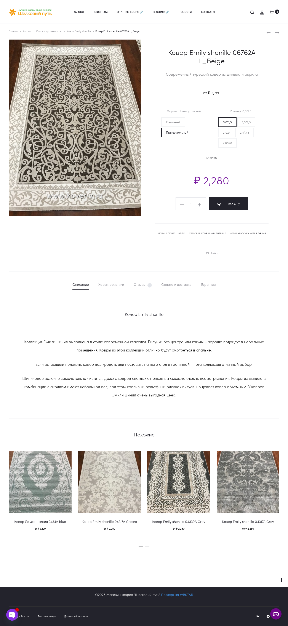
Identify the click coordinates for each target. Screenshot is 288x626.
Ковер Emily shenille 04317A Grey (248, 521)
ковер (253, 233)
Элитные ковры (47, 616)
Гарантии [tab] (208, 284)
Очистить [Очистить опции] (211, 157)
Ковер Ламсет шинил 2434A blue (40, 521)
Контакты (208, 12)
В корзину (228, 204)
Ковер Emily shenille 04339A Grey (178, 521)
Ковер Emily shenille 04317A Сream (109, 521)
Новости (185, 12)
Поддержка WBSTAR (177, 594)
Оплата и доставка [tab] (176, 284)
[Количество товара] (190, 204)
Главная (13, 31)
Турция (262, 233)
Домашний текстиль (76, 616)
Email (212, 252)
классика (243, 233)
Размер (240, 111)
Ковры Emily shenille (79, 31)
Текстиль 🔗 (160, 12)
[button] (173, 122)
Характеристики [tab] (111, 284)
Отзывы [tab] (143, 284)
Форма (184, 111)
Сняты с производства (49, 31)
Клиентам (100, 12)
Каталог (79, 12)
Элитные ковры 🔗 (130, 12)
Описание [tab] (80, 284)
